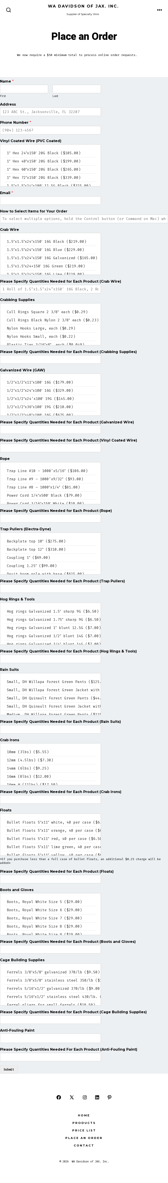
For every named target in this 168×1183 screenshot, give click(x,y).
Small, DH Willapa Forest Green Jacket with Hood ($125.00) (50, 690)
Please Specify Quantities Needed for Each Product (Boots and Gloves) (68, 942)
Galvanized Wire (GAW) (22, 370)
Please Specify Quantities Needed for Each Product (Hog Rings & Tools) (68, 651)
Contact (84, 1145)
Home (84, 1115)
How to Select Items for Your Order (33, 211)
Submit (9, 1069)
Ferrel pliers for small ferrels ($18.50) (50, 1005)
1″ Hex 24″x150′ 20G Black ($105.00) (50, 153)
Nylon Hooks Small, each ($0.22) (50, 336)
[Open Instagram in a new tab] (84, 1097)
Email (6, 193)
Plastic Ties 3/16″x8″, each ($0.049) (50, 345)
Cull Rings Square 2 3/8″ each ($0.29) (50, 312)
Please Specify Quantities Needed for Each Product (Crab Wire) (60, 281)
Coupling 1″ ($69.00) (50, 558)
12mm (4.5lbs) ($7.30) (50, 760)
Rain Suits (9, 670)
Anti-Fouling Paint (17, 1030)
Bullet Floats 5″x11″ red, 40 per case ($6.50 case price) (50, 839)
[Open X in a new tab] (72, 1097)
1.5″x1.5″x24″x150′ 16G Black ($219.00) (50, 241)
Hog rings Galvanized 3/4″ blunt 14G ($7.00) (50, 644)
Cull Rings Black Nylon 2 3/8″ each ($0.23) (50, 320)
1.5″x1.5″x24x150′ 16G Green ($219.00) (50, 266)
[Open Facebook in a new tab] (58, 1097)
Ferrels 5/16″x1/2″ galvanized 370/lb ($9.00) (50, 988)
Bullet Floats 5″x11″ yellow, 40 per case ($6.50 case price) (50, 855)
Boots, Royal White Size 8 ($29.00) (50, 926)
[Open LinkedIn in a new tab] (97, 1097)
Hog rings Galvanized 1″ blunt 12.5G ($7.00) (50, 628)
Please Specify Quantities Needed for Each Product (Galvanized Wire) (67, 422)
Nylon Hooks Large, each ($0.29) (50, 328)
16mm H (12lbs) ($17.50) (50, 785)
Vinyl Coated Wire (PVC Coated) (30, 141)
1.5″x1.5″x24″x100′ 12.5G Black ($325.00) (50, 186)
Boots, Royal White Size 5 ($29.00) (50, 902)
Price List (84, 1130)
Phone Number (15, 122)
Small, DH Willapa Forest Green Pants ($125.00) (50, 682)
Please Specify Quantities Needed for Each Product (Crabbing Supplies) (68, 352)
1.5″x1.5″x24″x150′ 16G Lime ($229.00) (50, 274)
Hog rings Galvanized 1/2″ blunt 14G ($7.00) (50, 636)
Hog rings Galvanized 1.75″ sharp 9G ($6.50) (50, 620)
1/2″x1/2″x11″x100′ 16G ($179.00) (50, 382)
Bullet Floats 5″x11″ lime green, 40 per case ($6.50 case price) (50, 847)
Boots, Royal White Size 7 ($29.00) (50, 918)
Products (84, 1123)
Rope (5, 459)
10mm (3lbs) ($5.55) (50, 752)
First (3, 96)
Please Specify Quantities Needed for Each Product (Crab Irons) (60, 792)
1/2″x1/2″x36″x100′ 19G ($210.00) (50, 407)
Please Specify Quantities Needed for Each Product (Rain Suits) (60, 722)
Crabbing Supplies (17, 300)
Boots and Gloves (17, 890)
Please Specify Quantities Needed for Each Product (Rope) (56, 511)
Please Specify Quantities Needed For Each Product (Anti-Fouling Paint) (68, 1049)
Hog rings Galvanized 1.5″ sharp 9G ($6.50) (50, 611)
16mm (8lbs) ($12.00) (50, 776)
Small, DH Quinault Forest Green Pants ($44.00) (50, 698)
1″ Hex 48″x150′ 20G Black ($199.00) (50, 161)
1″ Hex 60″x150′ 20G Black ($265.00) (50, 169)
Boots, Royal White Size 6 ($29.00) (50, 910)
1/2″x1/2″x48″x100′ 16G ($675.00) (50, 415)
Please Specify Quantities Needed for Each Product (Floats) (57, 871)
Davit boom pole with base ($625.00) (50, 574)
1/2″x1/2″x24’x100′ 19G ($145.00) (50, 399)
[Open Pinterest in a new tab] (109, 1097)
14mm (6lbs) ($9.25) (50, 768)
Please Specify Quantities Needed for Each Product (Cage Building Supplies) (73, 1012)
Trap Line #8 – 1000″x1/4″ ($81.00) (50, 487)
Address (8, 104)
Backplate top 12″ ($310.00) (50, 549)
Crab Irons (9, 740)
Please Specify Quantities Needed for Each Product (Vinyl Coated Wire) (68, 440)
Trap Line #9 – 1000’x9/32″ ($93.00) (50, 479)
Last (55, 96)
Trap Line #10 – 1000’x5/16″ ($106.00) (50, 471)
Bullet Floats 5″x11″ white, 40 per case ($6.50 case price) (50, 822)
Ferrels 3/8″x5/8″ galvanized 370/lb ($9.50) (50, 972)
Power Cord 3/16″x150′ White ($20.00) (50, 504)
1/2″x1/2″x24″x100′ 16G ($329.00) (50, 390)
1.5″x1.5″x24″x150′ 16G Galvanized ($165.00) (50, 258)
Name (7, 81)
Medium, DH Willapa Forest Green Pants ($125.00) (50, 714)
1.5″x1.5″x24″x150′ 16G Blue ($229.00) (50, 250)
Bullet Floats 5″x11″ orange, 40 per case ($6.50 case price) (50, 830)
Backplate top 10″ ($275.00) (50, 541)
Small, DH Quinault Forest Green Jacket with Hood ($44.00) (50, 706)
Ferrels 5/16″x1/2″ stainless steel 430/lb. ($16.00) (50, 997)
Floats (5, 810)
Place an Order (84, 1138)
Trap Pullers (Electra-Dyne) (25, 529)
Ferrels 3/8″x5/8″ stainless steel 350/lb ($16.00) (50, 980)
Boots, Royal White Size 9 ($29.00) (50, 934)
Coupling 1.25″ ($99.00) (50, 566)
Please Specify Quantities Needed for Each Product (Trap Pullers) (62, 581)
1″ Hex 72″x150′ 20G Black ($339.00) (50, 178)
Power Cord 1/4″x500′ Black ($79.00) (50, 495)
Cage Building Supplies (22, 960)
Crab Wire (9, 230)
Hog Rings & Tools (17, 599)
